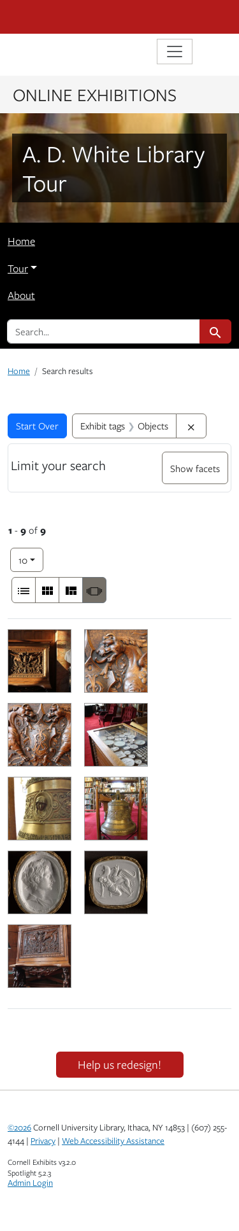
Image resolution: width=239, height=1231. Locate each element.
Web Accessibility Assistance (113, 1140)
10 (30, 559)
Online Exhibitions (95, 94)
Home (21, 241)
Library (46, 53)
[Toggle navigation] (174, 51)
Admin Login (30, 1182)
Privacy (43, 1140)
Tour (18, 268)
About (21, 295)
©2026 (19, 1127)
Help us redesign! (119, 1064)
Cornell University (71, 17)
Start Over (37, 425)
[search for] (103, 331)
